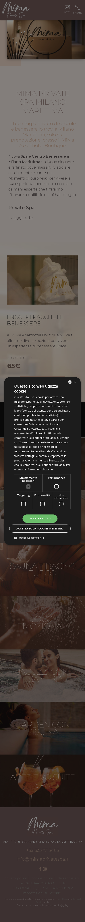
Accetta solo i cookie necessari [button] (40, 528)
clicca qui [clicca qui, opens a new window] (48, 469)
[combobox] (70, 382)
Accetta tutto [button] (40, 518)
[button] (29, 538)
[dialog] (42, 461)
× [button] (75, 381)
